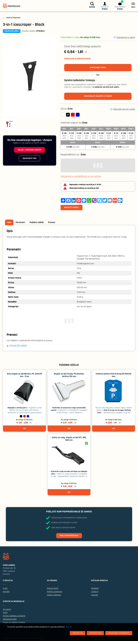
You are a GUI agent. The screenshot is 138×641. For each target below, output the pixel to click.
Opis (9, 222)
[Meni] (131, 5)
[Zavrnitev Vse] (95, 633)
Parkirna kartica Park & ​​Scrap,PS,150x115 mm (113, 375)
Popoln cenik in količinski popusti (77, 58)
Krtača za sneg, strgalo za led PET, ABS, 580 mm (69, 438)
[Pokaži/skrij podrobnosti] (118, 633)
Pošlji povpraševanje (69, 535)
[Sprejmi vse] (77, 633)
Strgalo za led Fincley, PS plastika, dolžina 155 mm (69, 375)
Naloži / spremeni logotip (29, 150)
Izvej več (69, 627)
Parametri (20, 222)
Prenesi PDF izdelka (18, 345)
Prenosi (51, 222)
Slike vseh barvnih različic (124, 109)
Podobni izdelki (36, 222)
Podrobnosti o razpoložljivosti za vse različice (81, 176)
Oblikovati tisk (29, 158)
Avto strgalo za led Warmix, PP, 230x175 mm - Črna (24, 375)
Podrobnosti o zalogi (126, 37)
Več (24, 428)
